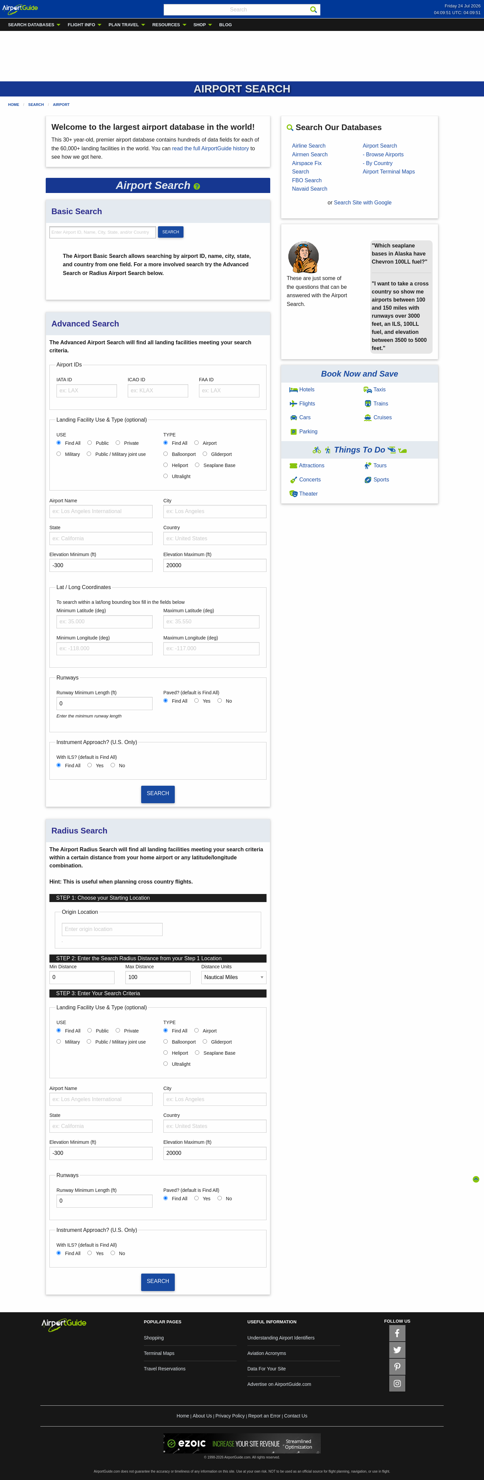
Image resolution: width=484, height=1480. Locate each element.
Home (13, 105)
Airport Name (63, 500)
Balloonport (184, 454)
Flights (302, 403)
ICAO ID (136, 379)
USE (61, 434)
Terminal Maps (159, 1353)
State (55, 527)
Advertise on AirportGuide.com (279, 1384)
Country (171, 527)
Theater (303, 494)
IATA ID (64, 379)
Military (72, 454)
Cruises (378, 417)
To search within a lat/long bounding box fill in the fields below (120, 602)
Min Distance (63, 966)
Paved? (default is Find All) (191, 692)
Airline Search (309, 146)
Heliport (180, 465)
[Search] (313, 9)
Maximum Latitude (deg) (188, 610)
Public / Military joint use (120, 454)
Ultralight (181, 476)
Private (131, 443)
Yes (206, 701)
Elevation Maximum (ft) (187, 554)
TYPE (169, 434)
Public (102, 443)
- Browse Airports (383, 154)
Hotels (302, 389)
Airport (61, 105)
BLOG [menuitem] (225, 24)
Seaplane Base (220, 465)
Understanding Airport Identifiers (281, 1337)
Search (36, 105)
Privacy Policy (230, 1415)
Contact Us (295, 1415)
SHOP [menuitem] (200, 24)
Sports (376, 479)
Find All (72, 443)
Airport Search (380, 146)
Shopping (154, 1337)
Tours (375, 465)
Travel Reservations (165, 1368)
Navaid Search (309, 189)
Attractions (306, 465)
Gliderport (221, 454)
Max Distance (139, 966)
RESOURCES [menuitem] (166, 24)
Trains (376, 403)
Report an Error (264, 1415)
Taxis (375, 389)
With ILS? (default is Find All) (86, 757)
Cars (300, 417)
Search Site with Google (363, 202)
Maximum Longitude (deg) (190, 637)
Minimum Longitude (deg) (83, 637)
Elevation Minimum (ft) (72, 554)
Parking (303, 431)
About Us (202, 1415)
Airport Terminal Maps (389, 171)
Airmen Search (310, 154)
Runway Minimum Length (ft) (86, 692)
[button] (197, 185)
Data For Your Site (266, 1368)
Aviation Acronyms (266, 1353)
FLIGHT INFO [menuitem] (81, 24)
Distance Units (216, 966)
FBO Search (307, 180)
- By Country (378, 163)
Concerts (305, 479)
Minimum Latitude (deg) (81, 610)
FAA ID (206, 379)
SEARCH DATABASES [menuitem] (31, 24)
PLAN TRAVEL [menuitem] (124, 24)
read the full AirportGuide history (210, 148)
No (229, 701)
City (167, 500)
